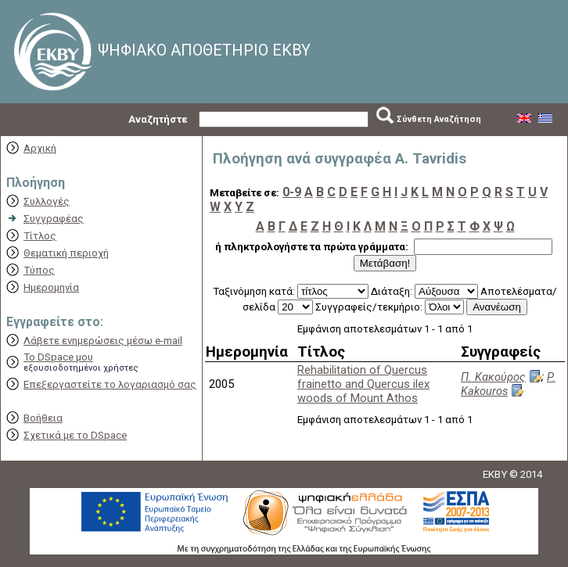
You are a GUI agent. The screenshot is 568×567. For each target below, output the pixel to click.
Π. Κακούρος (493, 377)
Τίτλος (39, 236)
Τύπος (39, 270)
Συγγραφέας (53, 218)
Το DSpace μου (58, 357)
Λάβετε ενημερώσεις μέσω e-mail (102, 340)
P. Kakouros (508, 384)
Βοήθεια (43, 418)
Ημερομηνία (51, 287)
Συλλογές (46, 201)
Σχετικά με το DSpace (75, 435)
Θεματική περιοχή (66, 253)
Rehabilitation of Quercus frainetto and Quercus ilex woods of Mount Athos (363, 384)
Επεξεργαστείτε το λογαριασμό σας (109, 384)
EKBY (495, 474)
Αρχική (39, 148)
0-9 (291, 192)
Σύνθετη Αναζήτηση (439, 119)
